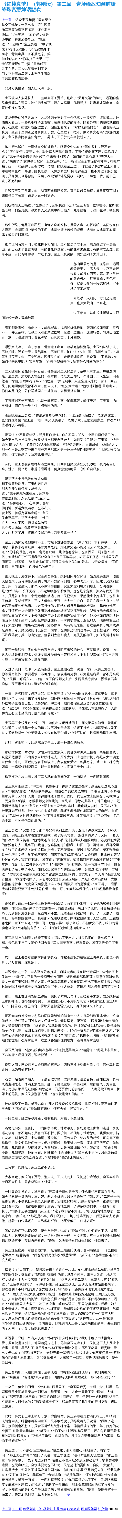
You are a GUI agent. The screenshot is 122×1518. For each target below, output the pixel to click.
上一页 (6, 1509)
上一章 (6, 20)
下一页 (17, 1509)
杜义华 (103, 1509)
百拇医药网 (89, 1509)
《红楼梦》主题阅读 (51, 1509)
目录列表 (29, 1509)
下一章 (65, 1494)
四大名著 (73, 1509)
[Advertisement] (83, 43)
